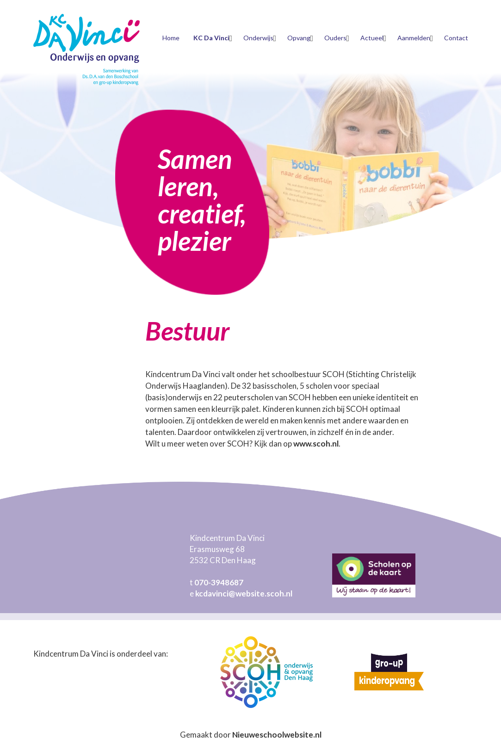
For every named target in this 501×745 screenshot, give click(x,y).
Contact (456, 38)
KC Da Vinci (211, 38)
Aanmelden (413, 38)
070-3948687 (218, 582)
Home (170, 38)
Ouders (335, 38)
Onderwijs (258, 38)
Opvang (298, 38)
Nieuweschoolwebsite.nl (277, 734)
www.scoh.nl (316, 443)
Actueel (371, 38)
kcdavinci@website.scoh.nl (243, 593)
